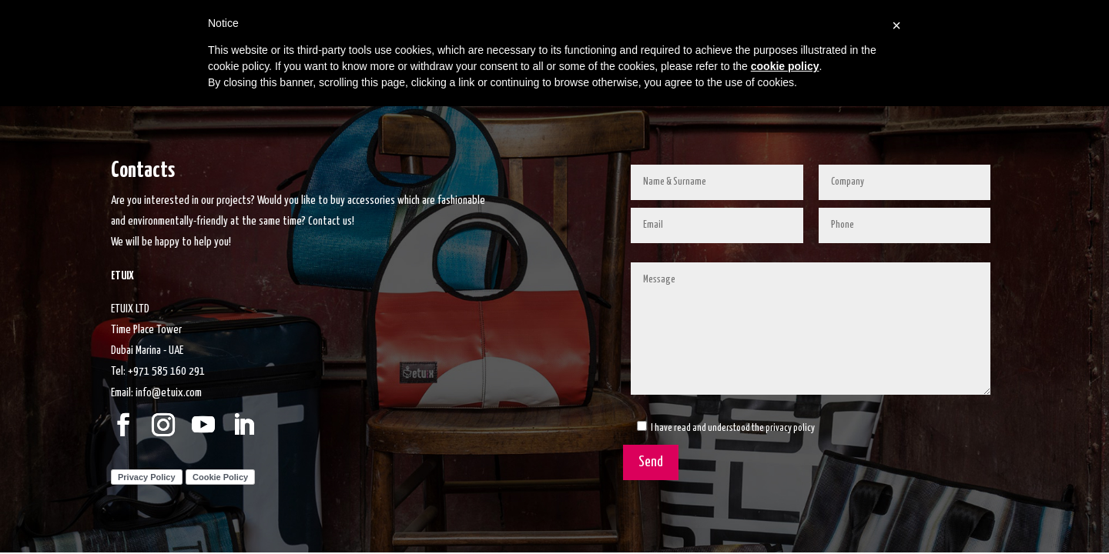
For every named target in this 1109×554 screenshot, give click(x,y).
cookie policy (785, 66)
